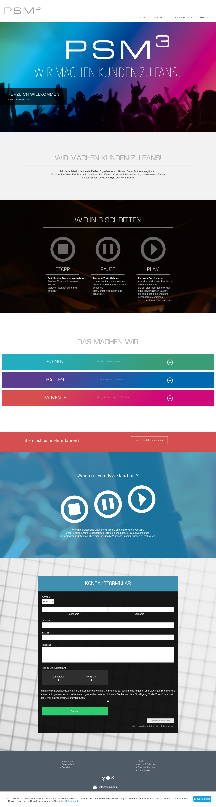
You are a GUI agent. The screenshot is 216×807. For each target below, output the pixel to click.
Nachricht (47, 645)
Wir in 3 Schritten (147, 764)
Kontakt (205, 18)
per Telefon (58, 676)
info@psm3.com (108, 787)
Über (144, 770)
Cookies (66, 767)
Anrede (46, 597)
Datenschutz (72, 801)
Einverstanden (202, 798)
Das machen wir (183, 18)
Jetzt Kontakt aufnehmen (149, 440)
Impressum (67, 761)
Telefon (47, 620)
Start (143, 18)
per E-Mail (91, 676)
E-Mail (46, 632)
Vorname (140, 614)
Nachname (74, 614)
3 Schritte (160, 18)
